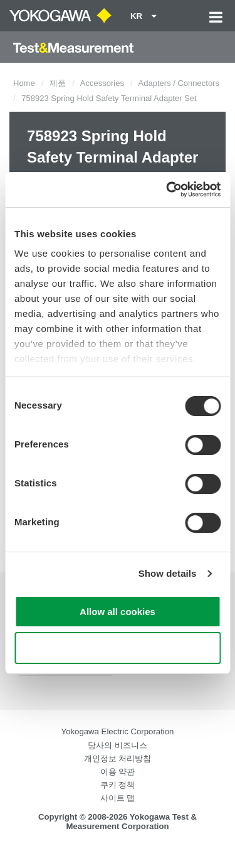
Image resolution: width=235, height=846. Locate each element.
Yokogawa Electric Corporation (117, 731)
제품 (58, 83)
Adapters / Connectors (178, 83)
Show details (167, 573)
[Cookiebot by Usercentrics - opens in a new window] (167, 189)
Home (24, 83)
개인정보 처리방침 (118, 758)
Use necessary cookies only (117, 648)
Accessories (102, 83)
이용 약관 (117, 771)
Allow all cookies (117, 611)
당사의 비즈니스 (117, 745)
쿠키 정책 (117, 785)
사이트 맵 (117, 798)
